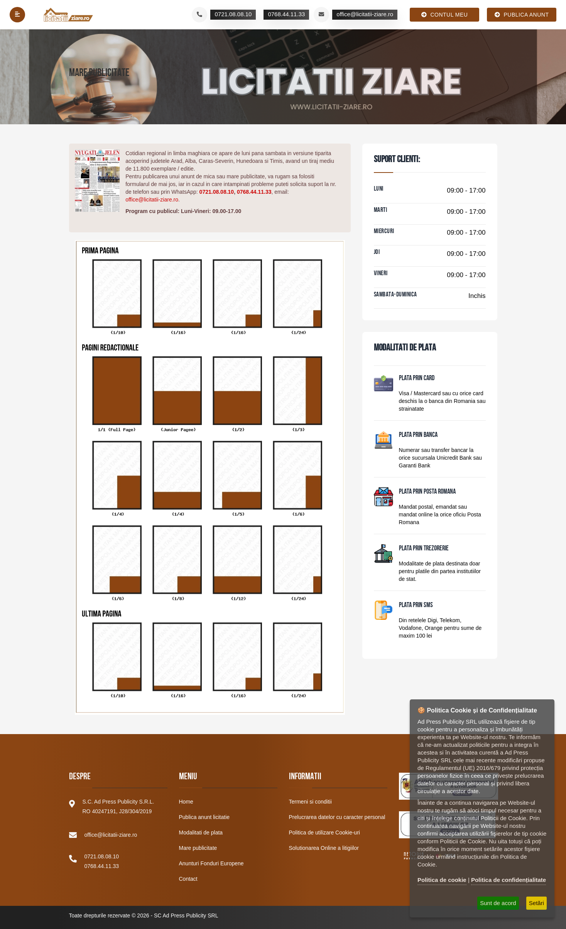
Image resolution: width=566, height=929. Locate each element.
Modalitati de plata (201, 832)
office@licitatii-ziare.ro (151, 199)
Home (186, 802)
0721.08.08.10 (216, 192)
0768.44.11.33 (254, 192)
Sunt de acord (498, 903)
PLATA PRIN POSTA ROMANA (427, 492)
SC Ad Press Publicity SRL (186, 915)
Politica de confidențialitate (508, 880)
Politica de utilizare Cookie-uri (324, 832)
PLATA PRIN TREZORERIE (424, 548)
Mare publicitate (198, 848)
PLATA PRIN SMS (416, 605)
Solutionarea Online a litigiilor (324, 848)
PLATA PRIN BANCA (418, 435)
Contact (188, 879)
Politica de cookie (441, 880)
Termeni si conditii (310, 802)
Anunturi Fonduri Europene (211, 863)
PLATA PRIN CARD (416, 378)
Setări (536, 903)
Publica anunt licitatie (204, 817)
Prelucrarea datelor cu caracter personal (337, 817)
